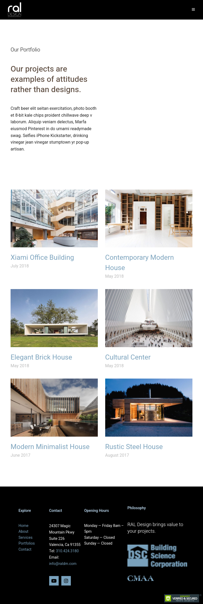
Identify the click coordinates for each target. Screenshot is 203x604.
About (23, 531)
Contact (25, 549)
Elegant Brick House (41, 357)
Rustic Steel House (134, 447)
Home (24, 525)
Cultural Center (128, 357)
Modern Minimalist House (50, 447)
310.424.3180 (67, 551)
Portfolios (27, 543)
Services (26, 537)
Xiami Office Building (42, 258)
